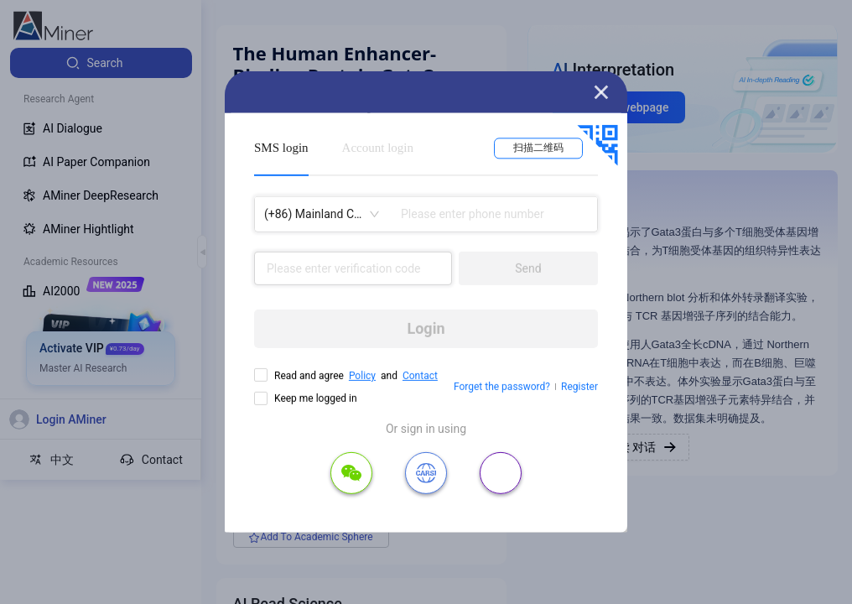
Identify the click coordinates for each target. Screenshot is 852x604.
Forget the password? (502, 387)
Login (425, 328)
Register (579, 387)
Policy (362, 376)
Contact (420, 376)
